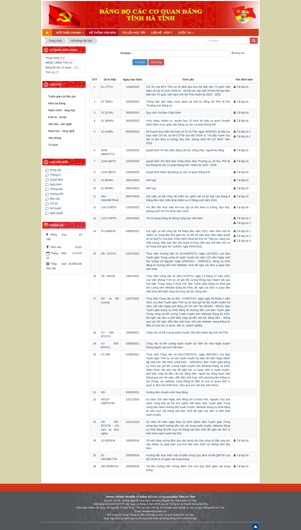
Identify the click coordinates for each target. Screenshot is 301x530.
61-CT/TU (107, 86)
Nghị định (56, 184)
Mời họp (151, 180)
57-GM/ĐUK (108, 231)
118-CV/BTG (108, 207)
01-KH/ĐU (107, 131)
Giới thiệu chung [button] (70, 32)
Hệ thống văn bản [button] (102, 32)
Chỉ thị (54, 203)
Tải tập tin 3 (244, 240)
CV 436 (105, 354)
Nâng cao (238, 53)
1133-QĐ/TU (108, 172)
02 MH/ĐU (107, 180)
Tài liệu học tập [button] (134, 32)
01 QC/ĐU (107, 112)
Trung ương (52, 57)
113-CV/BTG (108, 218)
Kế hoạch (55, 208)
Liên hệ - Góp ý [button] (161, 32)
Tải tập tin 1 (244, 131)
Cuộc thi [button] (186, 32)
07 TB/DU (107, 101)
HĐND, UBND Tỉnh (56, 62)
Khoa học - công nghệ (61, 131)
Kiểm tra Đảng (56, 103)
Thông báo (56, 189)
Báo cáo (55, 198)
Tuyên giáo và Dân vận (62, 96)
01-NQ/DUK (108, 440)
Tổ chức (53, 144)
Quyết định (56, 179)
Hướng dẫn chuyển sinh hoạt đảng (167, 392)
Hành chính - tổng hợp (61, 110)
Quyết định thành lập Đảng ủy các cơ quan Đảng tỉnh (178, 172)
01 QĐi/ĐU (107, 120)
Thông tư (55, 174)
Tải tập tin (243, 86)
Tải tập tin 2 (244, 136)
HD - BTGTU (108, 253)
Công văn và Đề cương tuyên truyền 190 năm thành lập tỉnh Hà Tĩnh (187, 332)
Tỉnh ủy (50, 72)
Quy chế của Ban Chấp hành (163, 112)
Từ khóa (125, 53)
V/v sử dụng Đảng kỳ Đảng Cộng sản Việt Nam (174, 218)
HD (103, 392)
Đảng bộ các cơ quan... (59, 67)
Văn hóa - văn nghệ (60, 124)
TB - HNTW (108, 276)
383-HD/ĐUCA (110, 466)
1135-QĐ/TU (108, 161)
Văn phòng (54, 137)
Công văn (55, 170)
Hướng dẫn (57, 193)
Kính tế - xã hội (57, 117)
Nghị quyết (56, 213)
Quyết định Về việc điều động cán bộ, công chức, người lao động (185, 150)
